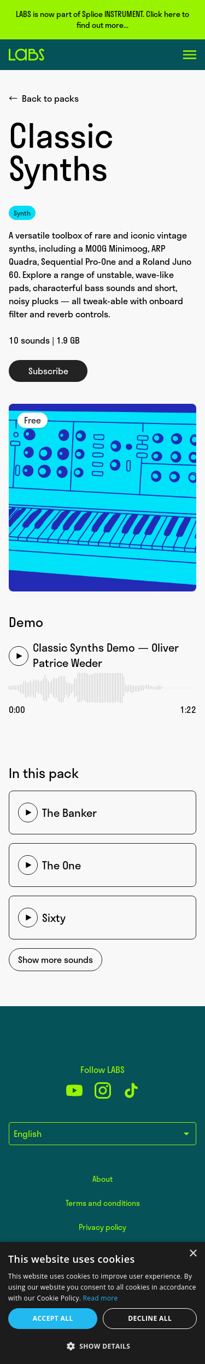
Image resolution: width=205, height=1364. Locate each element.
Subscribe (48, 371)
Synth (22, 213)
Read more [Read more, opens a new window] (100, 1298)
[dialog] (102, 1303)
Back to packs (44, 98)
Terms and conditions (103, 1203)
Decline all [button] (150, 1318)
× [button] (193, 1254)
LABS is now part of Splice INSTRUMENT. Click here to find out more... (102, 19)
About (102, 1179)
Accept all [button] (53, 1318)
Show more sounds (55, 959)
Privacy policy (102, 1227)
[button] (102, 1345)
